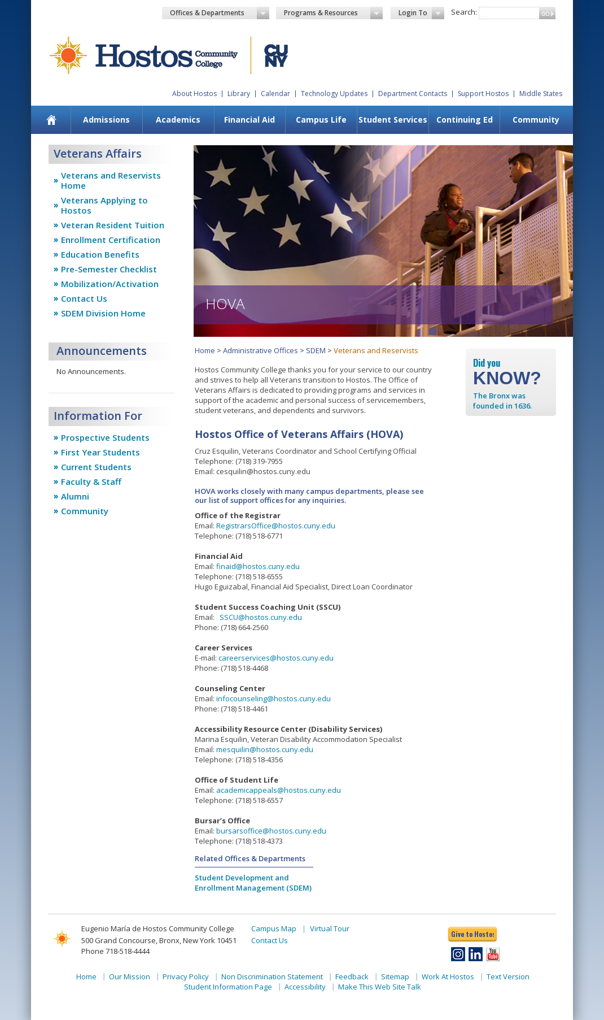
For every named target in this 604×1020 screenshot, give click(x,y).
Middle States (540, 93)
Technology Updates (334, 93)
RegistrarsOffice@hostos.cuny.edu (275, 525)
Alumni (75, 496)
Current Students (96, 467)
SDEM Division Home (103, 313)
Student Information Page (228, 987)
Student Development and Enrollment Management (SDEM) (253, 883)
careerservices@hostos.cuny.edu (276, 658)
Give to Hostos (472, 934)
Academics (178, 119)
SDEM (316, 350)
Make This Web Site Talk (379, 987)
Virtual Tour (329, 928)
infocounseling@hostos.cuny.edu (273, 698)
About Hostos (194, 93)
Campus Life (321, 119)
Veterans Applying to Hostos (104, 205)
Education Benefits (100, 254)
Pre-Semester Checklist (109, 269)
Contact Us (84, 298)
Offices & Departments (219, 13)
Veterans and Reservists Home (111, 180)
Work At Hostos (448, 976)
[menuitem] (52, 120)
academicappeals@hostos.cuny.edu (278, 790)
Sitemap (395, 976)
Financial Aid (249, 119)
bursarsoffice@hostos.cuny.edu (271, 831)
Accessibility (305, 987)
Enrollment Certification (110, 240)
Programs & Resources (333, 13)
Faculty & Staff (91, 481)
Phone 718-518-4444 (115, 951)
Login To (421, 13)
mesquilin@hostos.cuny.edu (264, 749)
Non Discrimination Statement (272, 976)
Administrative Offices (260, 350)
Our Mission (129, 976)
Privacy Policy (186, 976)
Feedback (352, 976)
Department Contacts (412, 93)
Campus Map (273, 928)
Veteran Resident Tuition (112, 225)
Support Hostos (483, 93)
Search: (464, 12)
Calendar (275, 93)
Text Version (508, 976)
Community (536, 119)
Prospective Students (105, 437)
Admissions (106, 119)
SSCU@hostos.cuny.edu (261, 617)
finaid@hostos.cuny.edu (258, 566)
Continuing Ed (464, 119)
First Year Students (100, 452)
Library (238, 93)
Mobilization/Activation (110, 284)
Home (205, 350)
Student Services (392, 119)
